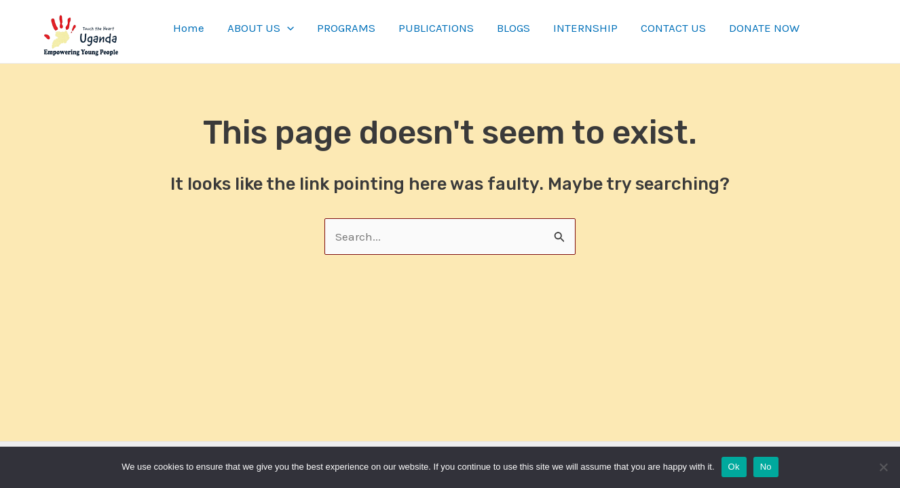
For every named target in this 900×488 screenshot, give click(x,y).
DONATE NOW (764, 28)
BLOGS (513, 28)
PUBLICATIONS (436, 28)
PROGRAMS (346, 28)
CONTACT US (673, 28)
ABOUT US (260, 28)
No (766, 467)
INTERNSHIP (585, 28)
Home (188, 28)
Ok (734, 467)
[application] (287, 28)
